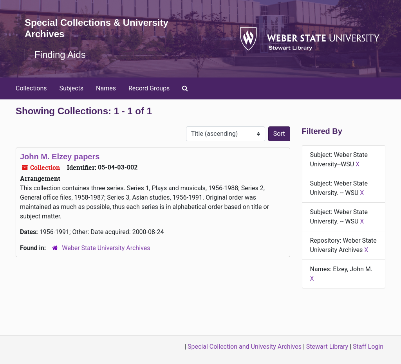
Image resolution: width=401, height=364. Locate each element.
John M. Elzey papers (59, 156)
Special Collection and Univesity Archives (245, 346)
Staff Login (368, 346)
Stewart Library (327, 346)
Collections (31, 88)
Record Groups (149, 88)
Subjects (71, 88)
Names (106, 88)
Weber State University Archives (106, 248)
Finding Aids (60, 54)
